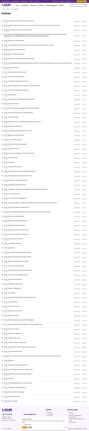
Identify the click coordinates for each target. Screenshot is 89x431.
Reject (30, 427)
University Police (72, 422)
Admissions (33, 5)
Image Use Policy (77, 428)
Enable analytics (27, 424)
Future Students (6, 1)
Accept (24, 427)
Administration (25, 5)
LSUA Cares (71, 414)
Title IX (70, 420)
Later (66, 427)
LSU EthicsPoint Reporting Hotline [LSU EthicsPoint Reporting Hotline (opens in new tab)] (76, 418)
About (17, 5)
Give (62, 1)
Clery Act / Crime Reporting (75, 415)
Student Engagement (51, 5)
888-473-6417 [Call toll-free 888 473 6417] (5, 420)
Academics (41, 5)
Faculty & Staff (24, 1)
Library (30, 1)
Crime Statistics (72, 417)
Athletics (61, 5)
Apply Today (81, 1)
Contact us (71, 412)
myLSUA (68, 1)
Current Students (15, 1)
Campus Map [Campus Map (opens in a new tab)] (50, 414)
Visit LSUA (56, 1)
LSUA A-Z (85, 428)
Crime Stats (36, 1)
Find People (49, 415)
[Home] (6, 5)
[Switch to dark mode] (74, 1)
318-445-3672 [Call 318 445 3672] (12, 420)
